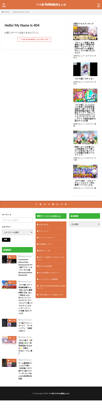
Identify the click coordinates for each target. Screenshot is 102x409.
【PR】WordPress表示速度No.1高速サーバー (49, 291)
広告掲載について (46, 246)
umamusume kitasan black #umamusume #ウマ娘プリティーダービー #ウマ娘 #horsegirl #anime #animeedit (25, 269)
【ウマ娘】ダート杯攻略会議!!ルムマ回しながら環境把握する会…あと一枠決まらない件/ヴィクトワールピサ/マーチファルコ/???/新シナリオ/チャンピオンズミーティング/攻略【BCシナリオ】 (25, 304)
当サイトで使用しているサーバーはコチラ (51, 260)
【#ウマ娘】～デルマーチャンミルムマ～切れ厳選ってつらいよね (85, 183)
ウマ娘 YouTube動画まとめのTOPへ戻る (34, 39)
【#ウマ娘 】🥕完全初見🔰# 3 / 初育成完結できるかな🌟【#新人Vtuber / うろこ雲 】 (25, 354)
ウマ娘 (13, 257)
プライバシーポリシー (48, 239)
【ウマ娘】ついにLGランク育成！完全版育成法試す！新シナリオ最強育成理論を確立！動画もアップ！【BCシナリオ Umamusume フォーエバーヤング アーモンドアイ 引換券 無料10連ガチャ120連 (85, 113)
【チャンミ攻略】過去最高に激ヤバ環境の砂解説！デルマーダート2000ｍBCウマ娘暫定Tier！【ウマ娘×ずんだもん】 (85, 48)
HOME (6, 12)
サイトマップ (44, 232)
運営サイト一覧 (45, 252)
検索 (5, 240)
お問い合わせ (44, 225)
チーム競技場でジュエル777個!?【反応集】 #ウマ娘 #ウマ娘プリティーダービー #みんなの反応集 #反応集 (25, 379)
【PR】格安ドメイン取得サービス (50, 300)
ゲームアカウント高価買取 (50, 283)
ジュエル (12, 368)
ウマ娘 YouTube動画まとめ (51, 4)
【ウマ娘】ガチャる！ (84, 79)
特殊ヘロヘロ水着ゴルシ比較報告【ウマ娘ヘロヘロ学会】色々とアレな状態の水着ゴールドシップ (84, 151)
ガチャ (13, 286)
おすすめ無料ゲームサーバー (51, 276)
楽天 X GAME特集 (46, 269)
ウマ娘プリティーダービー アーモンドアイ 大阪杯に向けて (24, 333)
